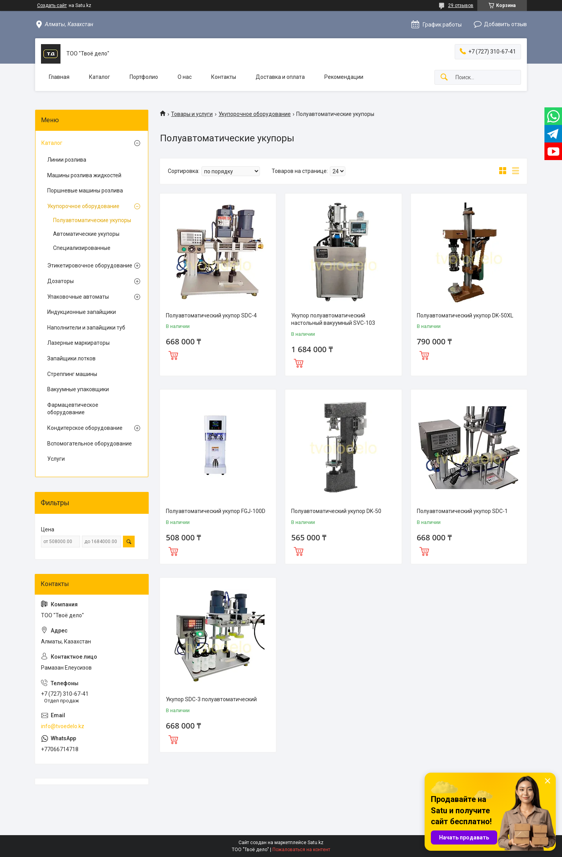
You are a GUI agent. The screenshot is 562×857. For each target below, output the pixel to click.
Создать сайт (52, 5)
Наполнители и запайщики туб (86, 327)
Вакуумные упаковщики (78, 389)
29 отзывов (460, 5)
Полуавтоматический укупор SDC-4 (211, 315)
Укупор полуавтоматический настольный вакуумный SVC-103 (333, 319)
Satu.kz (316, 842)
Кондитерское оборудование (85, 428)
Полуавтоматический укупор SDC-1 (462, 511)
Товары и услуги (192, 114)
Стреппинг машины (72, 374)
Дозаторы (60, 281)
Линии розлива (66, 160)
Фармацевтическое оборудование (72, 409)
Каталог (99, 77)
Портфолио (144, 77)
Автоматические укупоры (86, 234)
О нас (185, 77)
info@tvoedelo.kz (62, 726)
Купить (173, 354)
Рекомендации (343, 77)
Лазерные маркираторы (78, 343)
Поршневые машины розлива (85, 190)
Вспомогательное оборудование (89, 443)
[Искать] (444, 77)
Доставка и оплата (280, 77)
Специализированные (81, 248)
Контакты (223, 77)
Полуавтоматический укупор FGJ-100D (215, 511)
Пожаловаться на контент (301, 849)
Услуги (56, 459)
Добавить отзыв (505, 24)
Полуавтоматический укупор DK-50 (336, 511)
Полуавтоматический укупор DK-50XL (465, 315)
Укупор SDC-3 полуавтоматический (211, 699)
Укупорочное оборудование (255, 114)
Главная (59, 77)
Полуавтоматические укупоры (92, 220)
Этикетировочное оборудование (89, 265)
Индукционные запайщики (81, 312)
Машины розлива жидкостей (84, 175)
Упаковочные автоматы (78, 297)
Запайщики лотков (71, 358)
